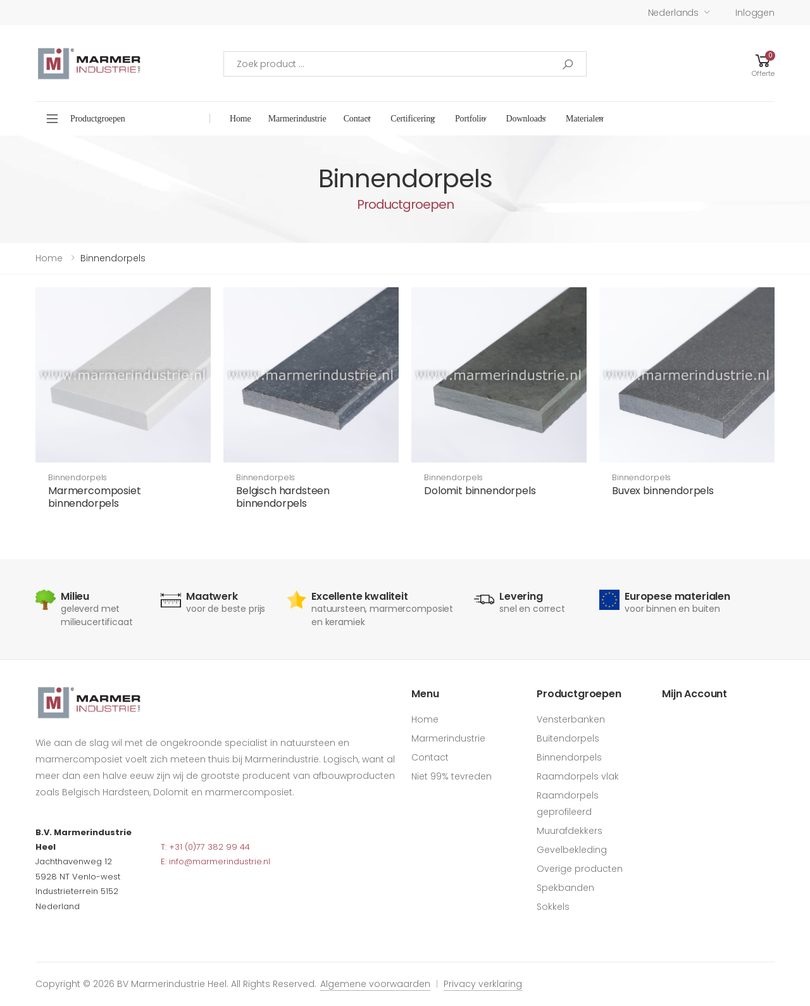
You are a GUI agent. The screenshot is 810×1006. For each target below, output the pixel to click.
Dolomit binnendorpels (480, 490)
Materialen (584, 118)
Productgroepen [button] (97, 118)
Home (240, 118)
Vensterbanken (571, 719)
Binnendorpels (77, 477)
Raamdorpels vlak (578, 776)
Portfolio (470, 118)
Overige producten (580, 868)
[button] (763, 63)
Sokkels (553, 906)
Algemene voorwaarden (375, 984)
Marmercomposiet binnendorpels (94, 497)
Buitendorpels (568, 738)
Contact (357, 118)
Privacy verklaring (483, 984)
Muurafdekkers (569, 830)
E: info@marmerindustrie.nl (215, 861)
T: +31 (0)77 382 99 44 (205, 847)
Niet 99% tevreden (451, 776)
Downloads (525, 118)
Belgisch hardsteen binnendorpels (283, 497)
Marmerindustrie (297, 118)
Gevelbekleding (572, 849)
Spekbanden (565, 887)
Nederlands (673, 12)
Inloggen (755, 12)
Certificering (412, 118)
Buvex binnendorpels (663, 490)
